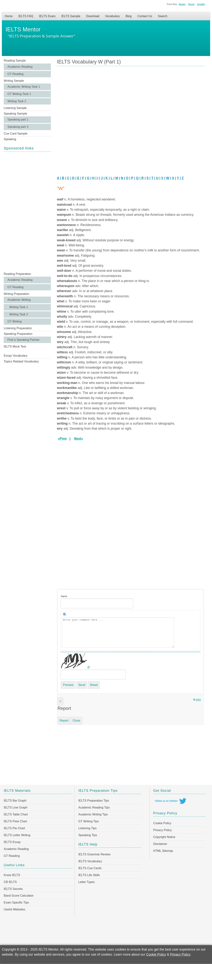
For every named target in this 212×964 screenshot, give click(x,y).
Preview (68, 684)
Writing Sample (14, 80)
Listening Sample (15, 108)
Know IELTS (12, 875)
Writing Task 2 (16, 101)
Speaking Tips (87, 835)
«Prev (62, 438)
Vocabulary (112, 16)
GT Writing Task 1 (19, 94)
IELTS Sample (70, 16)
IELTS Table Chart (16, 814)
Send (81, 684)
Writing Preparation (16, 293)
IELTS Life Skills (89, 875)
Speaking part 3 (17, 126)
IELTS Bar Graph (15, 800)
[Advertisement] (27, 211)
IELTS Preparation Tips (93, 800)
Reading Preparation (17, 273)
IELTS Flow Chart (15, 821)
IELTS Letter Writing (17, 835)
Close (76, 720)
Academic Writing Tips (93, 814)
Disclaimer (160, 843)
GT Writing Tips (88, 821)
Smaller (201, 4)
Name (64, 596)
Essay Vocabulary (15, 355)
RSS (197, 699)
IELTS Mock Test (15, 346)
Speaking (10, 139)
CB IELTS (10, 882)
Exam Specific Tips (16, 902)
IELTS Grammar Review (94, 854)
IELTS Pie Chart (14, 828)
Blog (129, 16)
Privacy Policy (162, 830)
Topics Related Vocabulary (21, 361)
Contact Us (144, 16)
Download (92, 16)
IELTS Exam (47, 16)
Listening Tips (87, 828)
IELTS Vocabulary (90, 861)
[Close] (60, 701)
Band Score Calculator (19, 895)
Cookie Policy (162, 823)
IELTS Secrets (13, 888)
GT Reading (15, 74)
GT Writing (14, 321)
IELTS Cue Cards (90, 868)
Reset (191, 4)
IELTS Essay (12, 842)
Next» (78, 438)
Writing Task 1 (18, 307)
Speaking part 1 (17, 119)
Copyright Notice (164, 837)
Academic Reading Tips (94, 807)
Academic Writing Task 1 (23, 86)
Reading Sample (15, 60)
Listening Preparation (18, 328)
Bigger (182, 4)
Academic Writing (19, 299)
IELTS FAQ (25, 16)
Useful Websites (14, 909)
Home (9, 16)
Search (162, 16)
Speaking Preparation (18, 333)
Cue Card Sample (15, 133)
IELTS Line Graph (15, 807)
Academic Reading (19, 66)
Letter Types (86, 882)
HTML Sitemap (163, 850)
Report (63, 720)
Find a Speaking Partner (23, 339)
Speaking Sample (15, 113)
